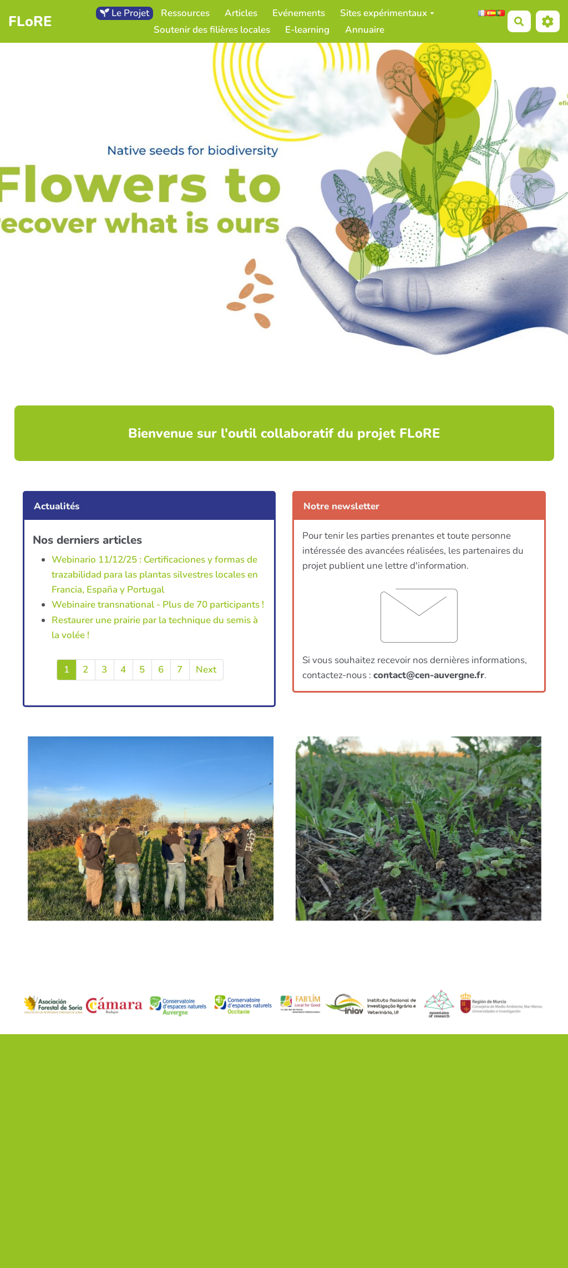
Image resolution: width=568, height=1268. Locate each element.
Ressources (185, 13)
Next (206, 669)
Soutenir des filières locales (212, 29)
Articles (241, 13)
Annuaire (364, 29)
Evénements (298, 13)
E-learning (307, 29)
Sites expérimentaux (387, 13)
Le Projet (124, 13)
